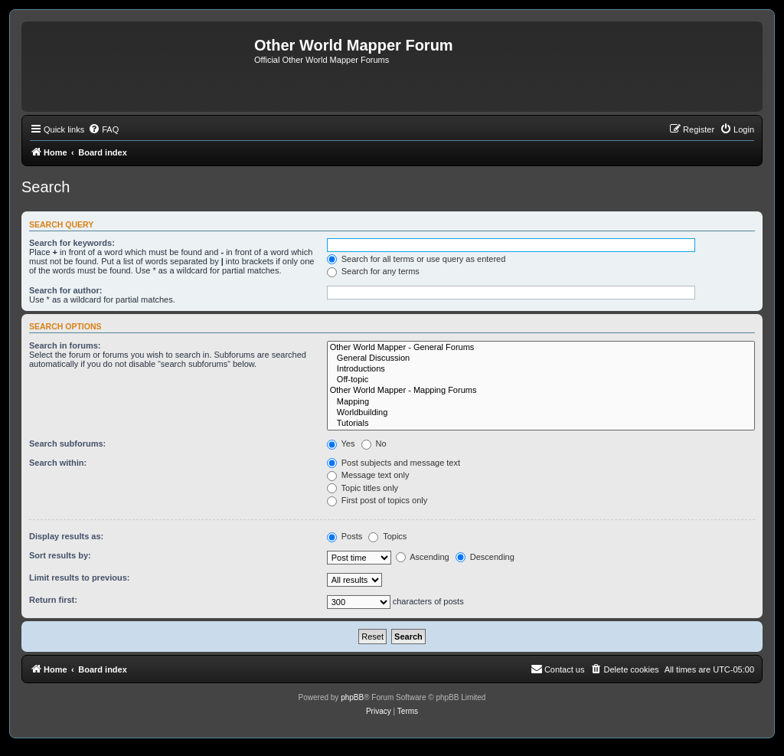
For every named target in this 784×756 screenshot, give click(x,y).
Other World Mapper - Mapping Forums (540, 390)
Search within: (58, 462)
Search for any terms (373, 271)
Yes (341, 443)
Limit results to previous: (79, 577)
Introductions (540, 369)
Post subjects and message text (393, 462)
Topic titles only (362, 488)
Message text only (368, 474)
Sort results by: (60, 555)
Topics (387, 536)
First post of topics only (377, 500)
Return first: (53, 599)
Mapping (540, 402)
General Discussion (540, 358)
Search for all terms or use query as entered (416, 258)
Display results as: (66, 536)
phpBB (352, 697)
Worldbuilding (540, 412)
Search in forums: (65, 345)
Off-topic (540, 380)
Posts (345, 536)
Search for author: (65, 290)
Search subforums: (67, 443)
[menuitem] (103, 129)
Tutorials (540, 423)
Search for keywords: (72, 242)
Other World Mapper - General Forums (540, 347)
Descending (485, 556)
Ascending (422, 556)
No (374, 443)
